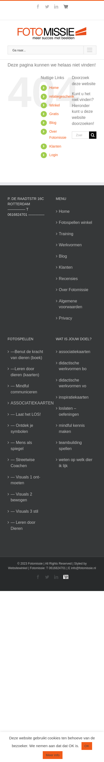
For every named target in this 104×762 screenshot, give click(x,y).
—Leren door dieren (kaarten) (25, 372)
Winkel (54, 105)
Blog (52, 123)
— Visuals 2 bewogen (21, 497)
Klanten (55, 146)
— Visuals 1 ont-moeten (25, 480)
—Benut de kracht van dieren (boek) (27, 355)
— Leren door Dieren (23, 525)
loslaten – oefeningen (69, 411)
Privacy (65, 318)
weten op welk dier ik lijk (76, 463)
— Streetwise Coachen (23, 463)
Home (54, 88)
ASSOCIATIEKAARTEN (28, 403)
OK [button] (87, 746)
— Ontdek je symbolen (22, 428)
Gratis (54, 114)
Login (53, 155)
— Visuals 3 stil (24, 511)
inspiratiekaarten (74, 397)
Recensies (68, 278)
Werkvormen (70, 245)
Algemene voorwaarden (70, 304)
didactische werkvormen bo (73, 366)
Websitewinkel (17, 568)
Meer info (52, 755)
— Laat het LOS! (26, 414)
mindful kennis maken (72, 428)
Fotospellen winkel (75, 222)
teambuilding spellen (70, 445)
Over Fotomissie (73, 290)
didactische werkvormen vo (72, 383)
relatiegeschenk (61, 96)
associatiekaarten (75, 352)
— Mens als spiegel (21, 445)
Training (66, 234)
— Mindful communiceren (24, 389)
